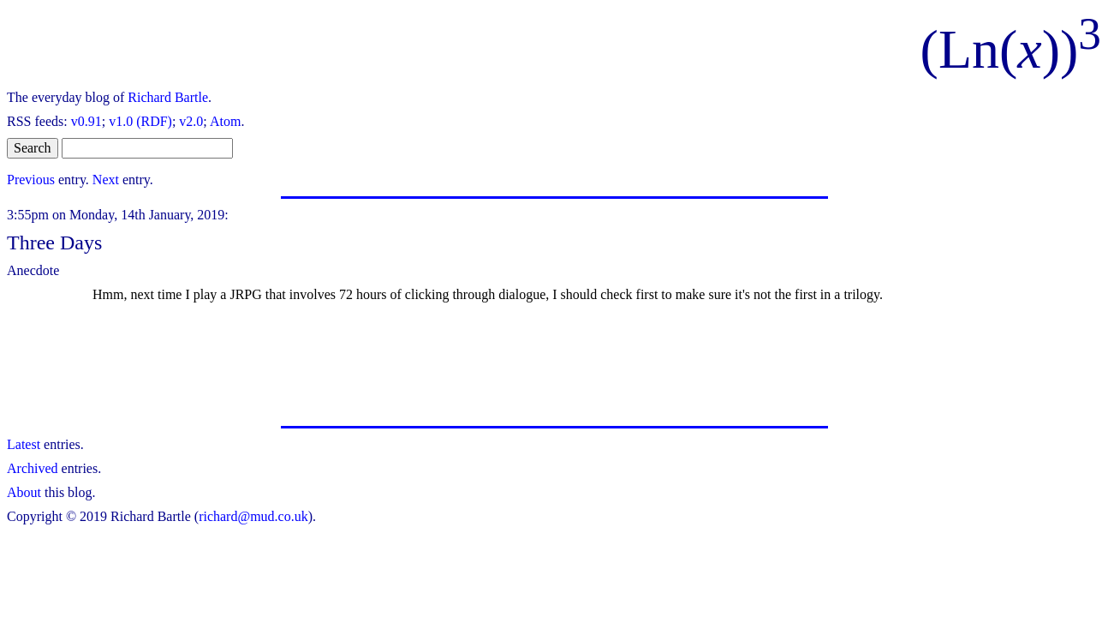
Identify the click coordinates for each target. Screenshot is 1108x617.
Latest (23, 444)
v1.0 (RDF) (140, 121)
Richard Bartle (168, 97)
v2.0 (191, 121)
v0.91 (86, 121)
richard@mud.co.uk (253, 516)
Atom (225, 121)
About (24, 492)
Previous (31, 179)
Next (105, 179)
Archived (32, 468)
